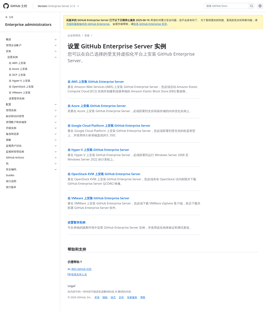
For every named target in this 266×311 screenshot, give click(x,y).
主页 (9, 17)
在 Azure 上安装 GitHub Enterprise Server (97, 106)
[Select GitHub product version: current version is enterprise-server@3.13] (58, 6)
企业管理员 (74, 35)
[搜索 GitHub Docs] (226, 6)
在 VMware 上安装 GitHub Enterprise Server (98, 198)
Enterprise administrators (28, 24)
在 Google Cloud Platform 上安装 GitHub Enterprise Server (109, 126)
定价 (121, 297)
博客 (142, 297)
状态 (113, 297)
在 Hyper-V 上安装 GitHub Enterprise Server (98, 150)
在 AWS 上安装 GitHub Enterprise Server (96, 82)
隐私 (105, 297)
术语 (97, 297)
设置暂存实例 (76, 222)
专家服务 (132, 297)
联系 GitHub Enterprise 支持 (150, 24)
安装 (87, 35)
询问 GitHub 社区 (80, 269)
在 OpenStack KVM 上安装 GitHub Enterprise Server (104, 174)
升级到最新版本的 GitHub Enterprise (88, 24)
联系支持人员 (77, 274)
